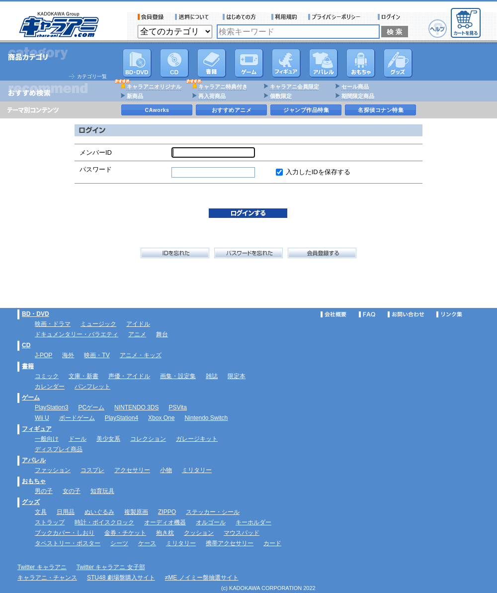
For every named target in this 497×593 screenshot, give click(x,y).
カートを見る (466, 23)
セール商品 (355, 87)
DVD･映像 (137, 63)
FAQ (367, 314)
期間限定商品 (357, 96)
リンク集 (449, 314)
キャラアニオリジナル (154, 87)
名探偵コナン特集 (381, 110)
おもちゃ (360, 63)
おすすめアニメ (232, 110)
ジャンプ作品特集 (306, 110)
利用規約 (284, 17)
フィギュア (286, 63)
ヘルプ (437, 28)
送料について (193, 17)
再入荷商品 (212, 96)
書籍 (211, 63)
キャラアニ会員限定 (294, 87)
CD (174, 63)
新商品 (135, 96)
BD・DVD (35, 313)
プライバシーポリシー (337, 17)
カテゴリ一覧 (92, 76)
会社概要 (333, 314)
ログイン (390, 17)
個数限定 (281, 96)
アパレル (323, 63)
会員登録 (151, 17)
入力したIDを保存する (318, 172)
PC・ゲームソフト (249, 63)
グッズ (398, 63)
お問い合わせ (406, 314)
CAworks (157, 110)
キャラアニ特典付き (223, 87)
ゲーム (31, 397)
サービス (241, 17)
